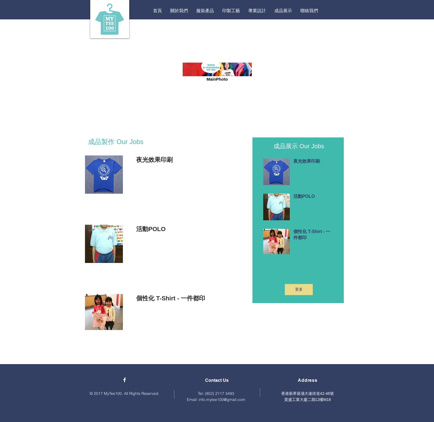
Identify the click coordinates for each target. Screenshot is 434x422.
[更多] (299, 289)
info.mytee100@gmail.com (222, 399)
